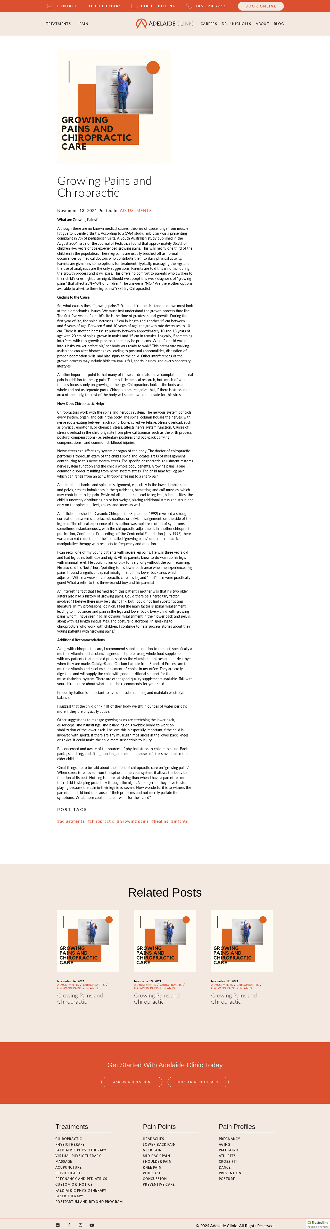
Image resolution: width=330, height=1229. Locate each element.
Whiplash (152, 1169)
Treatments (58, 22)
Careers (209, 22)
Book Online (260, 6)
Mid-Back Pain (156, 1152)
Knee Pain (152, 1163)
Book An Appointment (198, 1085)
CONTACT (67, 6)
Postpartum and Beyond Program (89, 1198)
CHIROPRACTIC (94, 981)
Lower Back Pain (159, 1140)
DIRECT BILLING (158, 6)
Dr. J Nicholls (236, 22)
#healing (159, 817)
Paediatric (229, 1146)
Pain (83, 22)
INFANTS (92, 984)
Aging (224, 1140)
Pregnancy (230, 1135)
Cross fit (228, 1158)
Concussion (155, 1175)
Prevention (230, 1169)
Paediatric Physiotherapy (80, 1146)
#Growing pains (132, 817)
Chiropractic (68, 1135)
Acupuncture (68, 1163)
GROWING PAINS (69, 984)
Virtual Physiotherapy (78, 1152)
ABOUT (262, 22)
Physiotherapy (70, 1140)
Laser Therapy (69, 1192)
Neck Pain (152, 1146)
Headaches (153, 1135)
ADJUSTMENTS (68, 981)
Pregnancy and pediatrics (81, 1175)
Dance (225, 1163)
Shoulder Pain (157, 1158)
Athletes (227, 1152)
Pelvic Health (68, 1169)
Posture (227, 1175)
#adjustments (71, 817)
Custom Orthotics (74, 1181)
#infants (179, 817)
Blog (279, 22)
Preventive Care (159, 1181)
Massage (63, 1158)
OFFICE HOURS (105, 6)
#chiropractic (100, 817)
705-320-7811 (210, 6)
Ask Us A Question (132, 1085)
